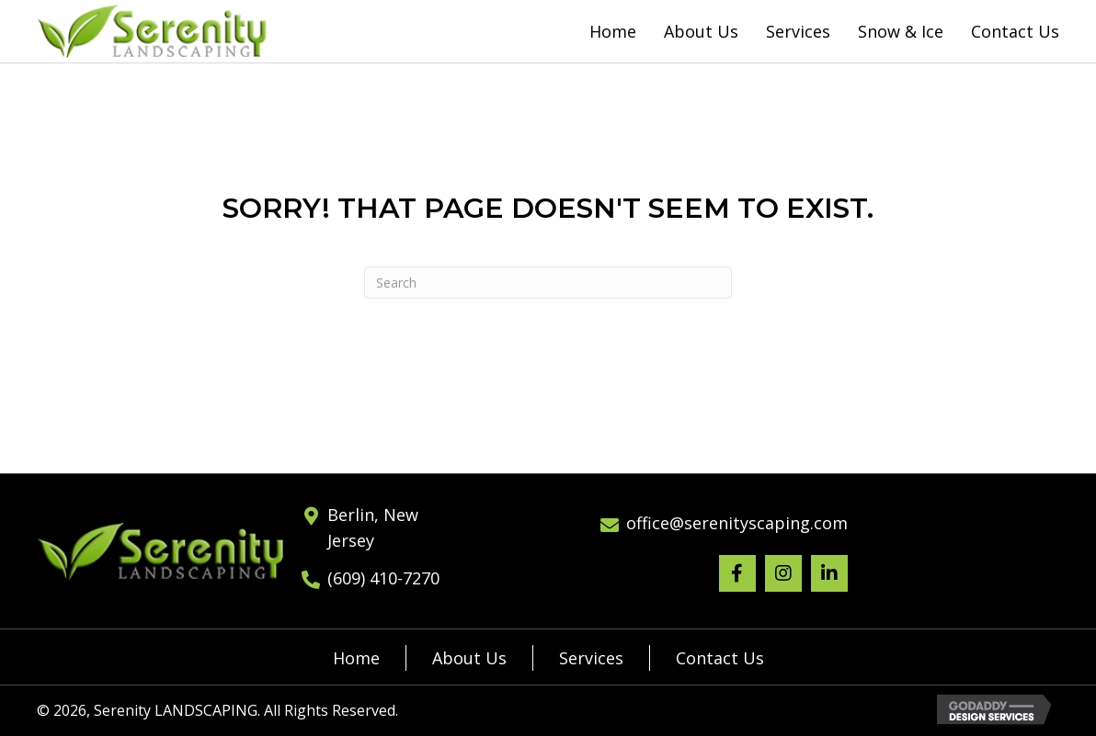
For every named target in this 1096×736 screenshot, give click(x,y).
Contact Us (720, 658)
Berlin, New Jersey (372, 528)
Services (591, 658)
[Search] (548, 282)
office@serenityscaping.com (737, 523)
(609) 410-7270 (383, 578)
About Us (469, 658)
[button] (737, 573)
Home (356, 658)
